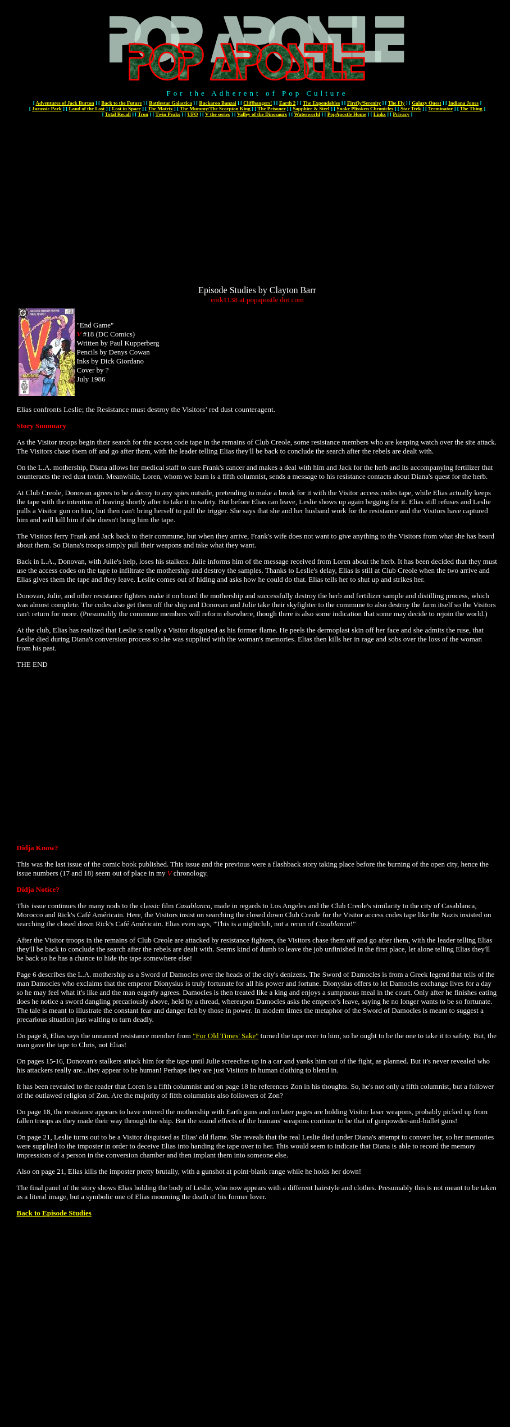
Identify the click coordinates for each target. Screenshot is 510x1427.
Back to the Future (121, 103)
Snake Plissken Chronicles (364, 108)
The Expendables (321, 103)
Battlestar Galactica (170, 103)
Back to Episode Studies (54, 1213)
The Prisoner (271, 108)
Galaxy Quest (426, 103)
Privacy (401, 114)
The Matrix (160, 108)
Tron (143, 114)
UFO (192, 114)
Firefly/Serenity (364, 103)
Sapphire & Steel (311, 108)
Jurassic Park (47, 108)
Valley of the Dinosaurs (262, 114)
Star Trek (410, 108)
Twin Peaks (168, 114)
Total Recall (118, 114)
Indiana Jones (463, 103)
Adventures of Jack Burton (64, 103)
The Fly (396, 103)
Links (380, 114)
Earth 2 (287, 103)
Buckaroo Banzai (217, 103)
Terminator (440, 108)
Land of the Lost (87, 108)
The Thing (471, 108)
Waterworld (307, 114)
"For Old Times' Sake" (225, 1035)
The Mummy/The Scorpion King (215, 108)
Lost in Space (126, 108)
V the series (217, 114)
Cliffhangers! (257, 103)
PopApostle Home (346, 114)
